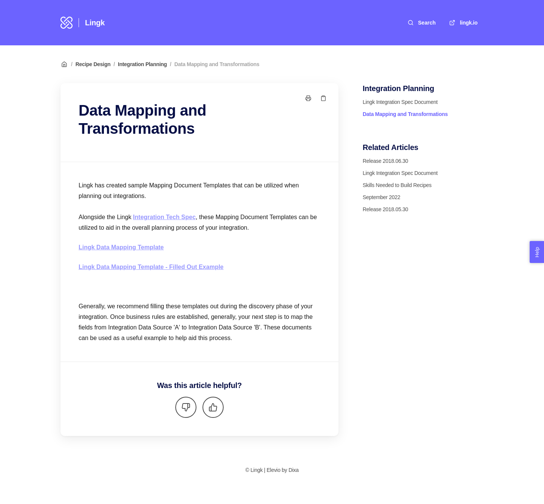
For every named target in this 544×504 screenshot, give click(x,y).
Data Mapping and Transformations (216, 64)
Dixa (294, 470)
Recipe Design (93, 64)
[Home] (66, 23)
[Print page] (308, 98)
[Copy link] (323, 98)
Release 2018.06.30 (385, 161)
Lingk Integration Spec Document (400, 102)
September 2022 (381, 197)
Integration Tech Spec (164, 217)
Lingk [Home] (95, 23)
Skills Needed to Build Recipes (397, 185)
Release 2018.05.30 (385, 209)
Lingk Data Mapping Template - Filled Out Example (151, 267)
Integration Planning (142, 64)
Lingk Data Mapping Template (121, 247)
